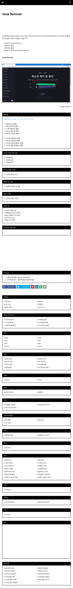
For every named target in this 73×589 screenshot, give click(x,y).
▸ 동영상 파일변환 (42, 568)
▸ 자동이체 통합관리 (10, 325)
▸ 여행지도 (40, 304)
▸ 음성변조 (40, 392)
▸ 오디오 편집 (8, 362)
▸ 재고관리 (7, 448)
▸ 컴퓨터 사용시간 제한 (11, 477)
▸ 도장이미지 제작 (9, 571)
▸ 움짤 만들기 (8, 367)
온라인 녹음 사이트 (12, 198)
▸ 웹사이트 (40, 301)
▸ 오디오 (39, 380)
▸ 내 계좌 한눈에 (9, 320)
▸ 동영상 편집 (8, 359)
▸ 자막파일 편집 (41, 364)
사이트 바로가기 (65, 106)
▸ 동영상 (6, 380)
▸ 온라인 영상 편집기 (10, 574)
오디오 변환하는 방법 (13, 138)
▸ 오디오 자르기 (41, 362)
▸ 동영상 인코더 (8, 392)
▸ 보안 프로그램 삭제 (10, 407)
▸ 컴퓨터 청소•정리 (42, 472)
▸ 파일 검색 (7, 460)
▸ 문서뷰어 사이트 (42, 571)
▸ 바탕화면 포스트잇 (43, 435)
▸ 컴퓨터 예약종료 (9, 474)
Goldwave (10, 160)
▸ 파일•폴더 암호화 (9, 405)
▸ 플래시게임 (8, 307)
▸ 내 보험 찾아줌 (9, 322)
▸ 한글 (6, 338)
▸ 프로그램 (7, 304)
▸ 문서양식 (7, 301)
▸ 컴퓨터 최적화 (8, 469)
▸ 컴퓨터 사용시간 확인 (44, 477)
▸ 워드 (6, 341)
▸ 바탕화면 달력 (8, 435)
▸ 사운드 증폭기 (8, 463)
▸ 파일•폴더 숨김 (42, 469)
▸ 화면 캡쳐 (7, 420)
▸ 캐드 (39, 343)
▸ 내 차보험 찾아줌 (42, 322)
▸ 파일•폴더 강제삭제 (43, 474)
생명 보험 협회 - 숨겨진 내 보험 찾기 (18, 277)
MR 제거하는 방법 (12, 126)
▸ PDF (39, 341)
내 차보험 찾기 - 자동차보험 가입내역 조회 (20, 280)
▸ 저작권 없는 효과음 (10, 580)
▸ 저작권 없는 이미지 (43, 580)
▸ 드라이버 (7, 515)
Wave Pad (10, 162)
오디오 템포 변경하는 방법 (14, 145)
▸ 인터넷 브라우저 (9, 502)
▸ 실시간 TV (40, 307)
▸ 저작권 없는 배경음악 (11, 582)
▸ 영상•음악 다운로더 (43, 502)
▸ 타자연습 (7, 490)
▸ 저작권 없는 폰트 (9, 577)
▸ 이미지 (6, 346)
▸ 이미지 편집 (8, 364)
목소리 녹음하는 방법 (13, 140)
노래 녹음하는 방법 (12, 129)
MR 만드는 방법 (11, 124)
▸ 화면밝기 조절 (41, 466)
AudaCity (9, 157)
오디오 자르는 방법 (12, 133)
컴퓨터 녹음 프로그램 (13, 186)
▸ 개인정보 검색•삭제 (43, 405)
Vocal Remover (11, 174)
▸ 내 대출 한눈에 (42, 320)
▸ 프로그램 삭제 (8, 466)
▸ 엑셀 (39, 338)
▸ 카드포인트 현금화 (43, 325)
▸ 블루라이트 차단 (9, 472)
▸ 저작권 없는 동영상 (43, 577)
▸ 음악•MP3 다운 (9, 568)
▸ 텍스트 (39, 346)
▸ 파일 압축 (40, 460)
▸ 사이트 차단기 (41, 463)
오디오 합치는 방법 (12, 131)
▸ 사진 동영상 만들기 (43, 367)
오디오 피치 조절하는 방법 (14, 143)
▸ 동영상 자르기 (41, 359)
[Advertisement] (36, 27)
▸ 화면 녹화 (40, 420)
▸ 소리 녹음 (7, 423)
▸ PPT (5, 343)
